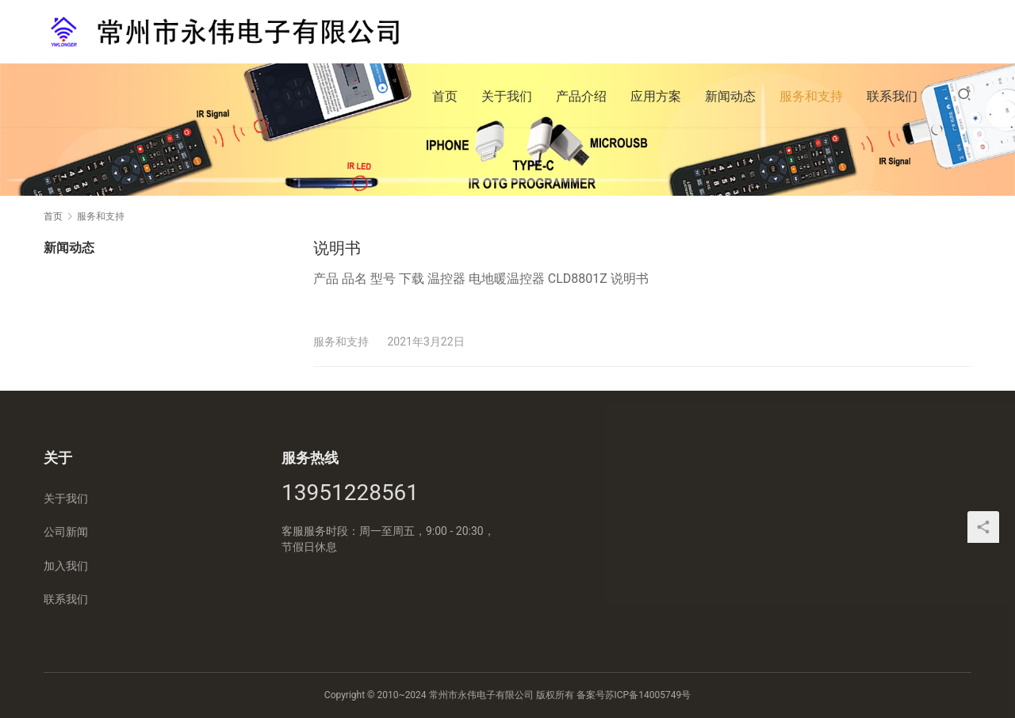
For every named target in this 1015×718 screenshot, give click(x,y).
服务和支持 (811, 96)
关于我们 (506, 96)
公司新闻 (66, 531)
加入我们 (66, 566)
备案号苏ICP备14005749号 (633, 695)
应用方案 (655, 96)
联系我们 (892, 96)
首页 (445, 96)
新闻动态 (730, 96)
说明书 (337, 248)
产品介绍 (581, 96)
